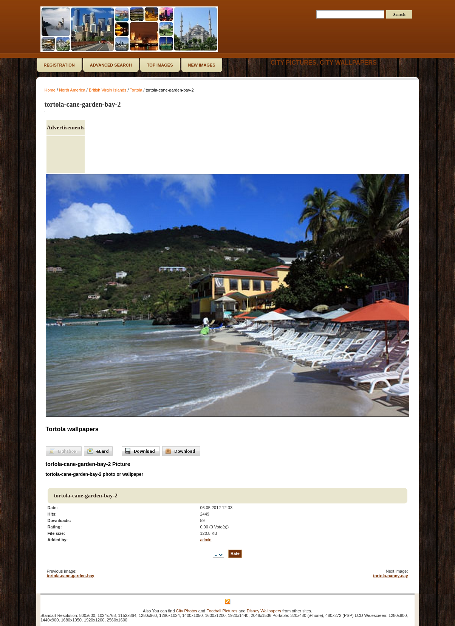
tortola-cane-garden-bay (70, 575)
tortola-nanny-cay (390, 575)
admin (205, 539)
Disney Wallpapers (264, 611)
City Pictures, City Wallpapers (324, 62)
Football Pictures (221, 611)
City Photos (186, 611)
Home (50, 90)
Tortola (136, 90)
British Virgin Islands (107, 90)
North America (72, 90)
